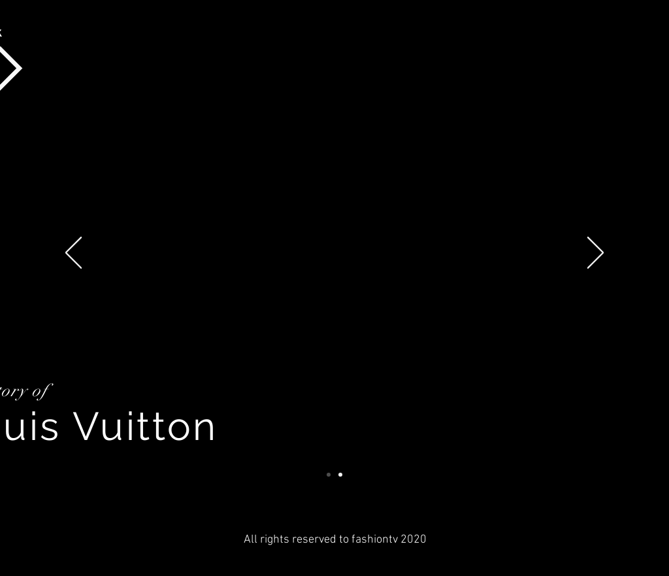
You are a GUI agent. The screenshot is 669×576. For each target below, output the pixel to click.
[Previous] (73, 254)
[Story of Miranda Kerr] (340, 475)
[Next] (595, 254)
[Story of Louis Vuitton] (329, 475)
